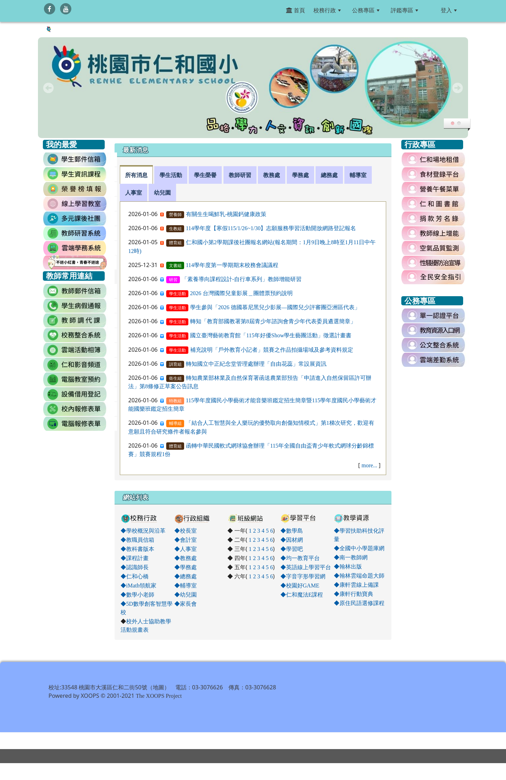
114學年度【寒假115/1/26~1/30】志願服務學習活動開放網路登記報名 (271, 228)
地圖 (158, 704)
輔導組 (175, 423)
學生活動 (177, 294)
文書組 (175, 266)
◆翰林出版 (348, 566)
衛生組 (175, 378)
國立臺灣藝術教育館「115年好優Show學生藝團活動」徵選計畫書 (271, 335)
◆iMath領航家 (138, 585)
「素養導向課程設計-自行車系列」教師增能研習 (241, 279)
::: (430, 10)
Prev (48, 88)
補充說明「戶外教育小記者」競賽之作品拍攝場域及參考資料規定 (271, 349)
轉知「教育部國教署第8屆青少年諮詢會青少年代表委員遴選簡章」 (273, 321)
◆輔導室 (185, 585)
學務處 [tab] (300, 175)
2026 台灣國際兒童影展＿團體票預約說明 (241, 293)
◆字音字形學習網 (302, 576)
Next (457, 88)
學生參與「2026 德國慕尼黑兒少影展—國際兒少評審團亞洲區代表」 (275, 307)
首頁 (295, 10)
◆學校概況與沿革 (143, 530)
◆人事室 (185, 549)
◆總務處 (185, 576)
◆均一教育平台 (300, 558)
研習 (173, 280)
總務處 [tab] (329, 175)
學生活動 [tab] (171, 175)
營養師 (175, 215)
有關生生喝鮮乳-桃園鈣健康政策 (226, 214)
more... (369, 465)
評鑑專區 (404, 10)
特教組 (175, 401)
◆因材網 (291, 539)
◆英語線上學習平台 (305, 567)
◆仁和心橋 (135, 576)
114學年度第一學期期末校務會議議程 (232, 265)
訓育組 (175, 364)
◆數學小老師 (137, 594)
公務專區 (365, 10)
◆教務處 (185, 558)
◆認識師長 (135, 567)
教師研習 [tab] (240, 175)
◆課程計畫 (135, 558)
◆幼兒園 (185, 594)
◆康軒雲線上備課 (356, 584)
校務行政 (327, 10)
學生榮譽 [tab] (205, 175)
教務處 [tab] (271, 175)
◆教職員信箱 (137, 539)
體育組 (175, 243)
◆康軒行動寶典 (353, 594)
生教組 (175, 229)
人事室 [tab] (133, 192)
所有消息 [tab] (136, 175)
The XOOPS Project (159, 712)
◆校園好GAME (299, 585)
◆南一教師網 (351, 557)
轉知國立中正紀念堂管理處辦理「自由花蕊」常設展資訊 (256, 363)
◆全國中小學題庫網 (359, 548)
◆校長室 (185, 530)
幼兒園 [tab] (162, 192)
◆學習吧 (291, 549)
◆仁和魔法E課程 (301, 594)
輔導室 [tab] (358, 175)
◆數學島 (291, 530)
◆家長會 (185, 603)
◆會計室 (185, 539)
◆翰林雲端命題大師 (359, 575)
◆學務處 (185, 567)
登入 (449, 10)
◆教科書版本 (137, 549)
